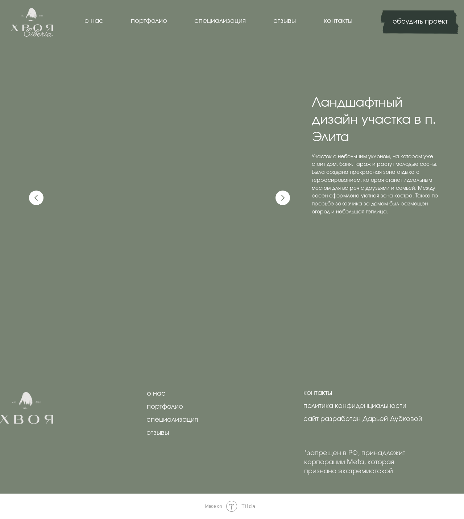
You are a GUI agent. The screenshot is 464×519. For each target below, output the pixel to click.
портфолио (149, 21)
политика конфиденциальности (354, 406)
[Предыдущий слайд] (36, 198)
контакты (338, 21)
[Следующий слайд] (283, 198)
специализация (220, 21)
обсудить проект (420, 22)
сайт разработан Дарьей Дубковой (362, 419)
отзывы (284, 21)
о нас (93, 21)
